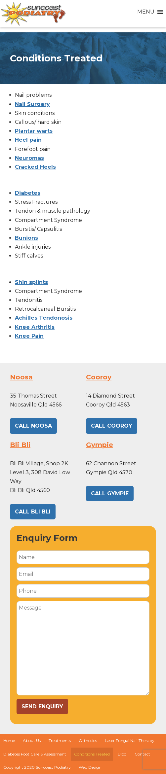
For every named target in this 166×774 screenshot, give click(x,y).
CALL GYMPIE (110, 493)
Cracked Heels (35, 167)
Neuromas (29, 158)
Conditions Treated (92, 754)
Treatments (60, 740)
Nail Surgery (32, 104)
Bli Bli (20, 445)
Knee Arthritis (35, 327)
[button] (145, 11)
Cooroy (98, 377)
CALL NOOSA (33, 426)
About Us (32, 740)
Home (9, 740)
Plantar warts (34, 131)
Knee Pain (29, 336)
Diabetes (27, 193)
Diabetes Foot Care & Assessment (34, 754)
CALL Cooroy (111, 426)
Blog (122, 754)
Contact (142, 754)
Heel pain (28, 140)
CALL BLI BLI (33, 512)
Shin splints (31, 282)
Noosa (21, 377)
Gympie (99, 445)
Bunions (26, 238)
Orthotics (88, 740)
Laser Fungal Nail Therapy (129, 740)
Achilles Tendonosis (43, 318)
